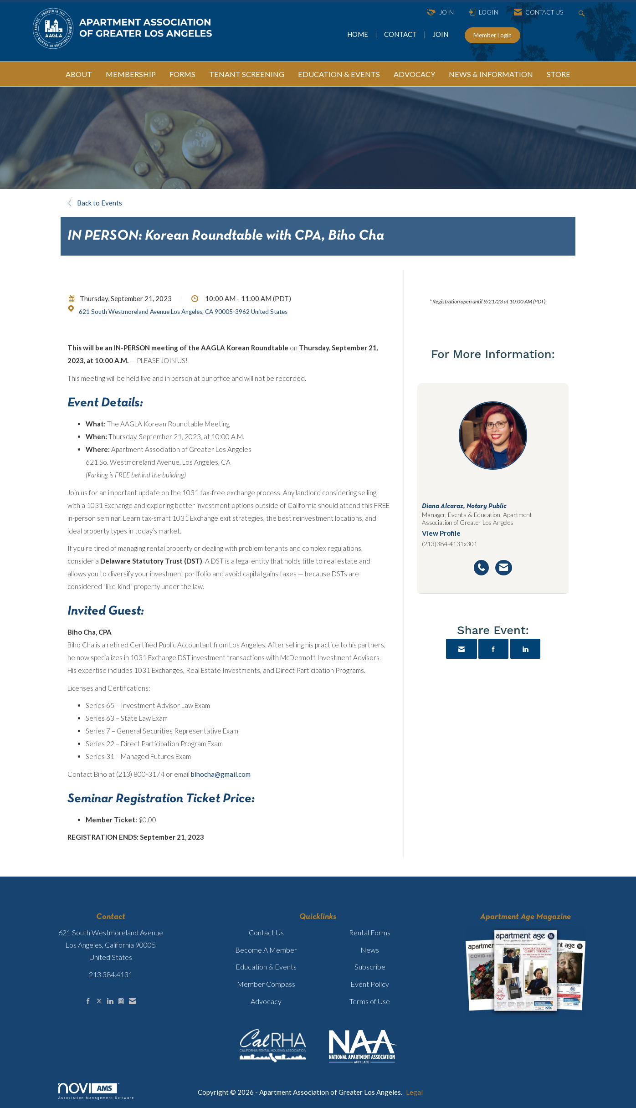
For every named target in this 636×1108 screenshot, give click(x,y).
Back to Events (94, 203)
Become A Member (266, 949)
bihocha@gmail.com (221, 774)
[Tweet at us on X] (99, 1001)
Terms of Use (369, 1001)
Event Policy (369, 984)
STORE (558, 74)
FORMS (182, 74)
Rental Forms (369, 932)
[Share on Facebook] (493, 649)
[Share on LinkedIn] (525, 649)
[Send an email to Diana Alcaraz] (503, 567)
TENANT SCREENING (246, 74)
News (369, 949)
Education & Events (266, 966)
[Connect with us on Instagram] (121, 1001)
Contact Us (266, 932)
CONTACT (402, 34)
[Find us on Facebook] (88, 1001)
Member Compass (266, 984)
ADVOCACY (414, 74)
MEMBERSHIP (131, 74)
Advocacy (266, 1001)
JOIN (440, 34)
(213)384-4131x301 (449, 544)
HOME (358, 34)
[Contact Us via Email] (132, 1001)
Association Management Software (96, 1091)
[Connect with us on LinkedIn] (110, 1001)
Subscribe (369, 966)
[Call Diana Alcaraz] (481, 567)
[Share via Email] (461, 649)
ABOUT (79, 74)
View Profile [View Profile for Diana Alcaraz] (441, 533)
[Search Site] (582, 12)
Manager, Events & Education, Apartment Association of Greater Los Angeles (477, 518)
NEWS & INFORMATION (491, 74)
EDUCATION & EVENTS (339, 74)
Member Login (492, 35)
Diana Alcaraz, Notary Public (464, 506)
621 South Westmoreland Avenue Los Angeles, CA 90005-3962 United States (183, 311)
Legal (414, 1092)
